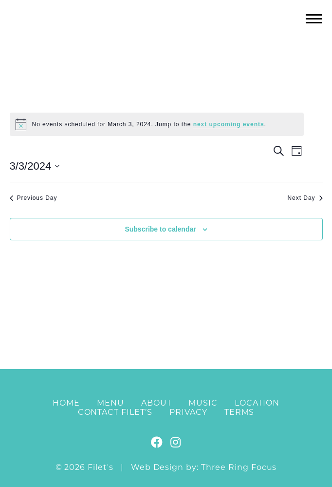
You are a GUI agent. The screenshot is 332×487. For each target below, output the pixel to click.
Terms (239, 412)
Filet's (166, 38)
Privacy (188, 412)
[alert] (157, 124)
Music (203, 403)
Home (66, 403)
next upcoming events (228, 124)
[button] (313, 18)
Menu (110, 403)
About (156, 403)
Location (257, 403)
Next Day (304, 198)
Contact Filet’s (115, 412)
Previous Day (33, 198)
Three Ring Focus (239, 467)
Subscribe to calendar (160, 229)
